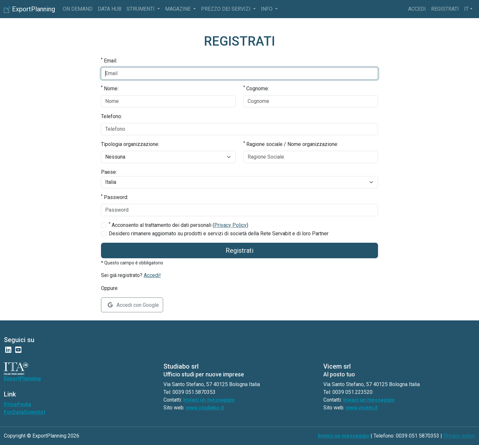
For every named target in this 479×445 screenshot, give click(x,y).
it (466, 9)
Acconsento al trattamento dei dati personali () (178, 224)
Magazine (178, 9)
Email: (109, 60)
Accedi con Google (133, 305)
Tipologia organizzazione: (130, 144)
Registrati (445, 9)
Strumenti (141, 9)
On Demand (78, 9)
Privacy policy (459, 436)
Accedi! (152, 275)
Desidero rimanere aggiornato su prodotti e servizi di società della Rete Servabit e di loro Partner (219, 233)
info (267, 9)
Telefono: (111, 116)
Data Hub (109, 9)
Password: (114, 197)
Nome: (109, 88)
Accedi (417, 9)
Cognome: (256, 88)
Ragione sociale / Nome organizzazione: (290, 143)
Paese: (109, 172)
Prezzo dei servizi (226, 9)
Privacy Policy (230, 225)
